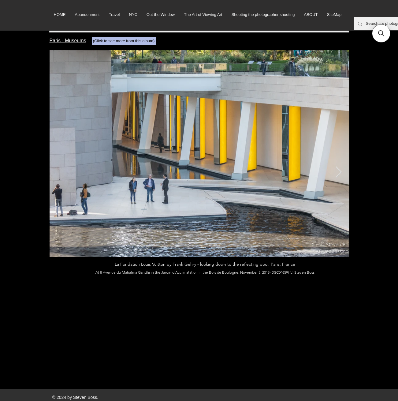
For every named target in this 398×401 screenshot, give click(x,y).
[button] (381, 33)
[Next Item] (338, 172)
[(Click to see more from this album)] (124, 41)
